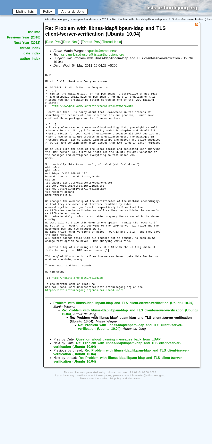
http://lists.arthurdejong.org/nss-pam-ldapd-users (84, 333)
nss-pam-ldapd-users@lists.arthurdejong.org (91, 54)
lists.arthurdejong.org (57, 19)
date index (31, 53)
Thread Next (111, 42)
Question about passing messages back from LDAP (118, 383)
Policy (47, 11)
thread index (30, 48)
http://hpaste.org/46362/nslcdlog (77, 319)
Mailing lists (25, 11)
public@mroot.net (102, 51)
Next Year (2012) (27, 42)
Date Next (70, 42)
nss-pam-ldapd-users (85, 19)
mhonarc (112, 416)
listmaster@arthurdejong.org (148, 419)
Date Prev (53, 42)
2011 (105, 19)
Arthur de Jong (72, 11)
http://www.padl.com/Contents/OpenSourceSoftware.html (93, 112)
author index (30, 58)
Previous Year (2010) (23, 37)
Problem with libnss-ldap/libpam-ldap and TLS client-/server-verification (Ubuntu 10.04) (123, 347)
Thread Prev (91, 42)
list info (34, 32)
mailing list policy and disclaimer (120, 422)
